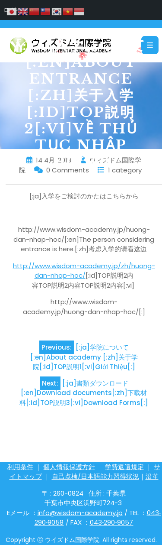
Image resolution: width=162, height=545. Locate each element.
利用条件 (20, 466)
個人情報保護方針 (69, 466)
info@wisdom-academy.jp (80, 512)
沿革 (152, 476)
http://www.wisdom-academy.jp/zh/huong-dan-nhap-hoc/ (84, 270)
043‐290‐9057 (111, 522)
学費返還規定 (124, 466)
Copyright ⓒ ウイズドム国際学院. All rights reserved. (81, 539)
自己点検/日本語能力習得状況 (95, 476)
